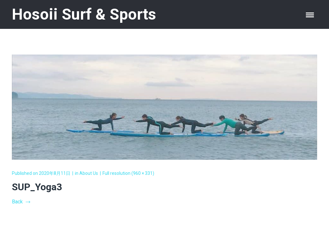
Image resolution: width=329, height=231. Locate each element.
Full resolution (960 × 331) (128, 173)
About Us (88, 173)
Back (21, 202)
